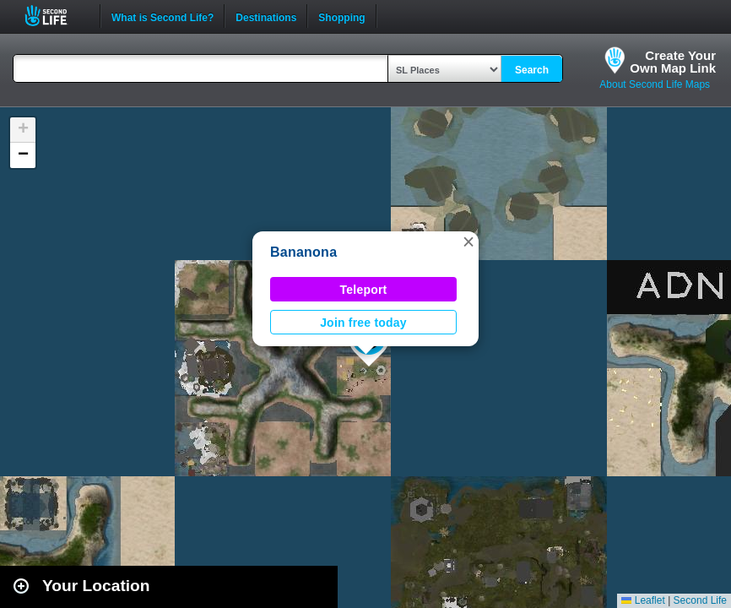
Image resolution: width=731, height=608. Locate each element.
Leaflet (642, 600)
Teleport (363, 289)
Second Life (55, 15)
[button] (468, 241)
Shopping (341, 16)
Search (532, 70)
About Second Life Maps (654, 84)
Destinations (266, 16)
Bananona (303, 252)
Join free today (363, 322)
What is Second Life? (162, 16)
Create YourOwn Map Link (673, 61)
